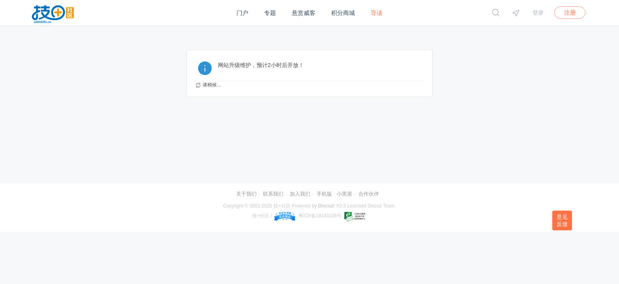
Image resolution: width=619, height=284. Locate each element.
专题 (270, 12)
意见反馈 (562, 220)
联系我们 (273, 194)
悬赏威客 (303, 12)
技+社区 (282, 206)
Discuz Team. (382, 206)
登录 (538, 12)
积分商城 (343, 12)
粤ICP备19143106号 (319, 216)
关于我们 (246, 194)
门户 (242, 12)
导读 (377, 12)
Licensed (356, 206)
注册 (570, 12)
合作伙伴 (368, 194)
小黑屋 (344, 194)
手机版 (324, 194)
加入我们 (300, 194)
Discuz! (326, 206)
